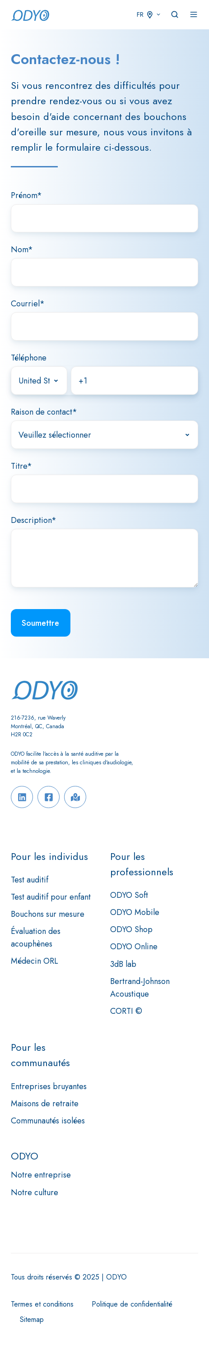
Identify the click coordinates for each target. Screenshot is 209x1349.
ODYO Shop (131, 929)
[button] (174, 14)
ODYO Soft (129, 895)
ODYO (24, 1156)
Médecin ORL (34, 961)
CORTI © (126, 1011)
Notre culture (34, 1192)
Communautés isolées (48, 1121)
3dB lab (123, 964)
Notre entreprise (41, 1175)
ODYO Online (134, 946)
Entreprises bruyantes (49, 1086)
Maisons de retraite (45, 1103)
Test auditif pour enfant (51, 897)
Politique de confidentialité (132, 1304)
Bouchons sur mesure (47, 914)
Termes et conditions (42, 1304)
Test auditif (29, 880)
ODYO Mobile (134, 912)
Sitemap (32, 1319)
